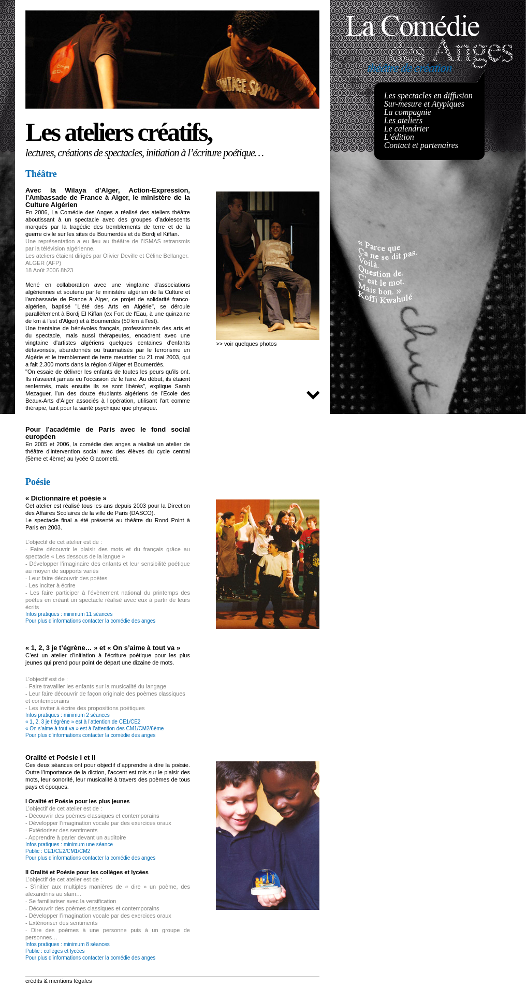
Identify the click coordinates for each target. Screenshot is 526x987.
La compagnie (407, 112)
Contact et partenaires (421, 145)
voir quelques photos (250, 344)
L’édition (399, 136)
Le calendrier (406, 128)
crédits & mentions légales (58, 981)
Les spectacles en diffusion (428, 95)
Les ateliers (403, 120)
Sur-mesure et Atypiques (424, 103)
